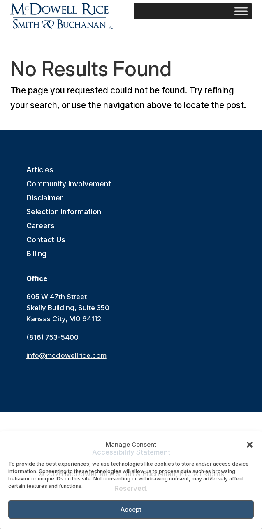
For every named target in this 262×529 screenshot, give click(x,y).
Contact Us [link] (45, 240)
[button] (250, 445)
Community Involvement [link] (68, 184)
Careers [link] (40, 226)
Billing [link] (36, 254)
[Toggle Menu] (241, 11)
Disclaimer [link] (44, 198)
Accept (131, 509)
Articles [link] (39, 170)
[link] (61, 16)
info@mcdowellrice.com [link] (66, 355)
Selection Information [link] (63, 212)
